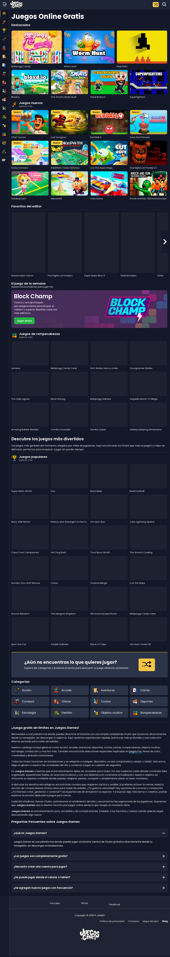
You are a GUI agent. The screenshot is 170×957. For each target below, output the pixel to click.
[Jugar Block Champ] (89, 309)
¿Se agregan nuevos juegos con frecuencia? (89, 888)
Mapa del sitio (151, 921)
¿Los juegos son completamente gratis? (89, 856)
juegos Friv (135, 751)
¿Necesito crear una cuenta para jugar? (89, 866)
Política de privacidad (112, 921)
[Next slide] (164, 241)
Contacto (133, 921)
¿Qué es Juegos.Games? (89, 833)
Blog (165, 921)
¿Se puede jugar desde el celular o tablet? (89, 877)
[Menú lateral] (4, 4)
